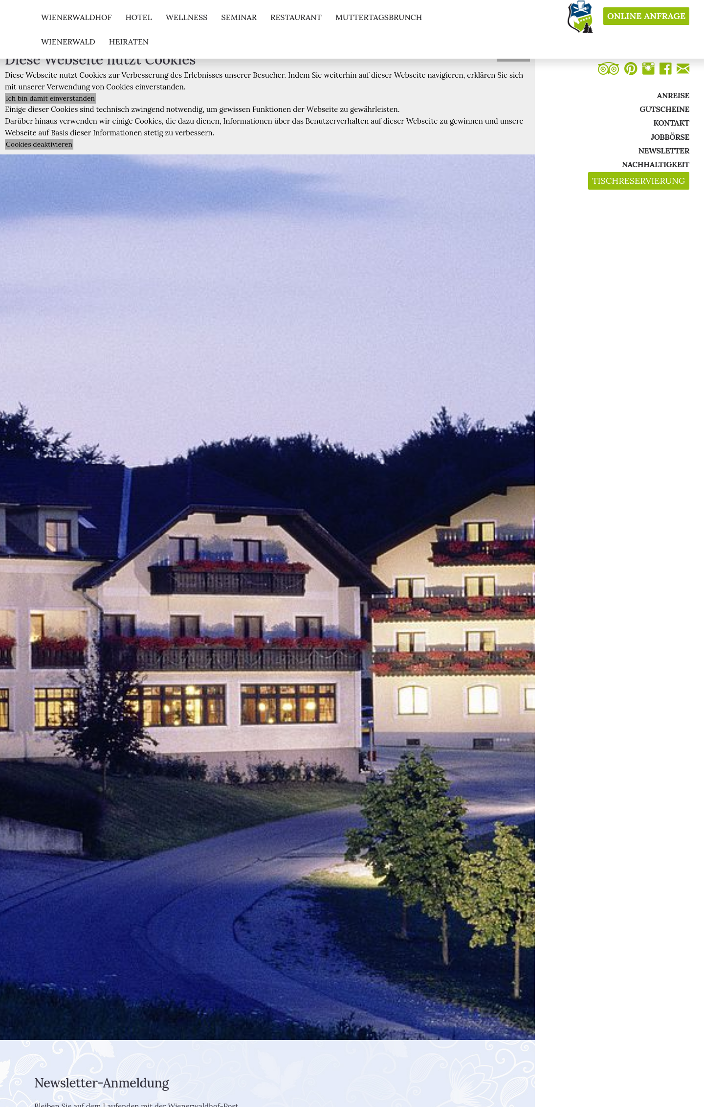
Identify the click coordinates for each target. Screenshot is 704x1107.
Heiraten (129, 41)
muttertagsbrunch (378, 17)
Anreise (673, 95)
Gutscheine (664, 109)
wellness (186, 17)
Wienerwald (68, 41)
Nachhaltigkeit (655, 164)
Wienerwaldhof (76, 17)
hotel (138, 17)
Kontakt (671, 123)
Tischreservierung (638, 181)
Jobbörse (670, 137)
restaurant (296, 17)
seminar (239, 17)
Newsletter (663, 150)
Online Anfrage (646, 16)
